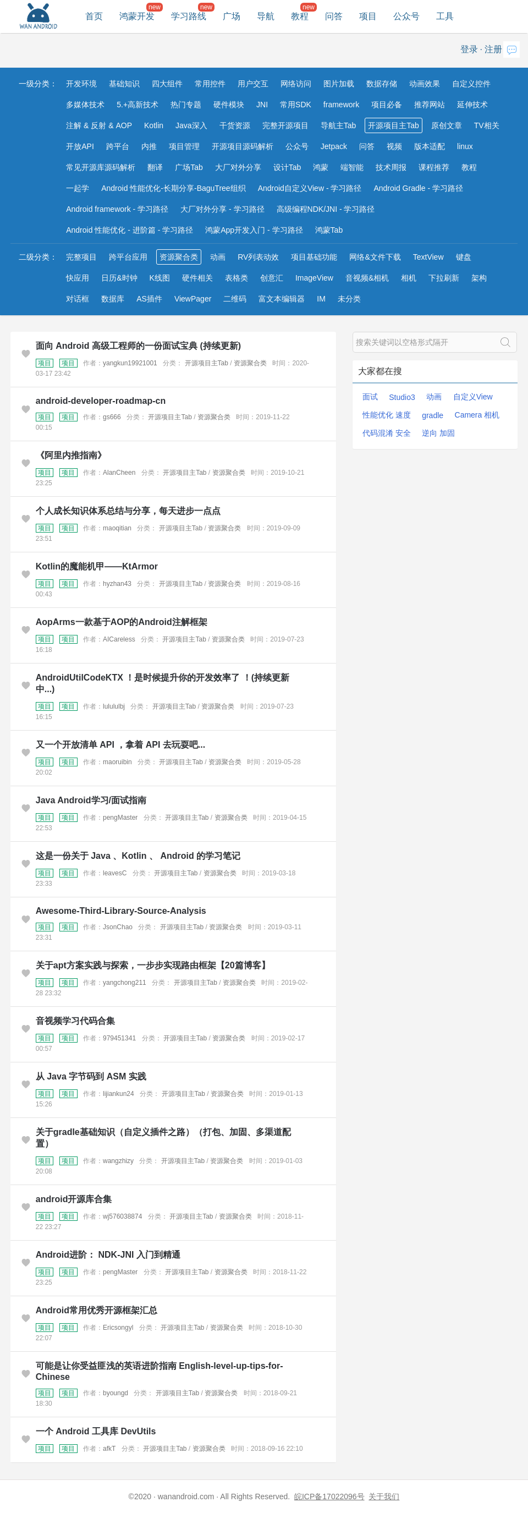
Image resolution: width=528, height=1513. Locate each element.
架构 (479, 277)
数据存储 (381, 83)
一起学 (77, 188)
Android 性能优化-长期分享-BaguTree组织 (173, 188)
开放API (80, 146)
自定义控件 (471, 83)
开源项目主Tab (393, 125)
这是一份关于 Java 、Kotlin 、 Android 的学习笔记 (138, 855)
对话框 (77, 298)
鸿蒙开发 (137, 16)
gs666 (112, 417)
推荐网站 (429, 104)
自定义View (473, 396)
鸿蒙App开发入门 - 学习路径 (253, 230)
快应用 (77, 277)
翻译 (155, 167)
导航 (265, 16)
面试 (370, 396)
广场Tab (189, 167)
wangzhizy (118, 1161)
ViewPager (192, 298)
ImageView (314, 277)
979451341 (119, 1038)
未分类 (349, 298)
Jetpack (334, 146)
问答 (334, 16)
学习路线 (188, 16)
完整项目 (81, 257)
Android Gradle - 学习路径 (418, 188)
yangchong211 (124, 982)
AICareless (119, 639)
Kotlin (153, 125)
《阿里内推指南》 (71, 455)
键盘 (463, 257)
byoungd (115, 1393)
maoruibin (117, 762)
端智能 (352, 167)
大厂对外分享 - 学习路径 (222, 209)
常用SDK (295, 104)
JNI (262, 104)
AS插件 (149, 298)
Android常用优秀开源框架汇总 (96, 1310)
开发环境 (81, 83)
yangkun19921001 (130, 363)
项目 (368, 16)
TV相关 (486, 125)
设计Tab (287, 167)
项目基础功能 (314, 257)
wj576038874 (122, 1216)
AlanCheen (119, 472)
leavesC (115, 873)
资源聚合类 (179, 257)
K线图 (160, 277)
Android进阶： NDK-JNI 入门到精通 (108, 1254)
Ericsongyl (118, 1327)
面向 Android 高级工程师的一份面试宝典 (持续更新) (138, 345)
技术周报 (391, 167)
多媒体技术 (85, 104)
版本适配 (429, 146)
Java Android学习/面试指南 (91, 800)
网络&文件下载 (374, 257)
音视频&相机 (367, 277)
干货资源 (234, 125)
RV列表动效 (258, 257)
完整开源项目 (285, 125)
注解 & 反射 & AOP (99, 125)
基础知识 (124, 83)
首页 (94, 16)
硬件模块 (228, 104)
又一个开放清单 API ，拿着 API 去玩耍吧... (120, 744)
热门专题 (185, 104)
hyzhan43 (117, 584)
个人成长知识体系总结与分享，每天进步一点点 (128, 511)
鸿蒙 (320, 167)
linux (465, 146)
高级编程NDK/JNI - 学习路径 (326, 209)
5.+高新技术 (137, 104)
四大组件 (167, 83)
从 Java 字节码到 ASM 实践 (91, 1076)
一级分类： (38, 83)
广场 (231, 16)
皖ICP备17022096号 (329, 1496)
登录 (469, 49)
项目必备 (386, 104)
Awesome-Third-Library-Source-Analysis (121, 911)
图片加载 (338, 83)
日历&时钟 (119, 277)
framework (341, 104)
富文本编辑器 (281, 298)
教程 (300, 16)
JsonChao (118, 927)
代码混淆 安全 (386, 433)
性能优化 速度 (386, 414)
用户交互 (253, 83)
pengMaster (120, 817)
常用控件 (210, 83)
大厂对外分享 (238, 167)
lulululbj (114, 706)
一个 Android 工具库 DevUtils (96, 1431)
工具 (445, 16)
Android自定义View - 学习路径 (310, 188)
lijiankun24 (118, 1094)
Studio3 (402, 397)
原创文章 (446, 125)
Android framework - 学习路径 (117, 209)
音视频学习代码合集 (75, 1021)
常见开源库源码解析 (100, 167)
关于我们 (384, 1496)
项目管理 (184, 146)
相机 (408, 277)
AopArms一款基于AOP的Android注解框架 (121, 622)
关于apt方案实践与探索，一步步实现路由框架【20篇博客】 (153, 965)
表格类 (236, 277)
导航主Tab (338, 125)
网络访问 (295, 83)
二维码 (234, 298)
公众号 (406, 16)
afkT (109, 1448)
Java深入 (191, 125)
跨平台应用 (128, 257)
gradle (432, 415)
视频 (394, 146)
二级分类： (38, 257)
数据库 (112, 298)
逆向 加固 (438, 433)
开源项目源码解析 (242, 146)
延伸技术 (472, 104)
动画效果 (424, 83)
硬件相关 (197, 277)
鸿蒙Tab (329, 230)
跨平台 (117, 146)
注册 (493, 49)
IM (321, 298)
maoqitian (117, 528)
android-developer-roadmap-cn (101, 400)
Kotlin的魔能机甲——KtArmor (97, 566)
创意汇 (271, 277)
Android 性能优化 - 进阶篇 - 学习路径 (129, 230)
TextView (428, 257)
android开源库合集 (74, 1199)
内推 (149, 146)
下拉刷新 (443, 277)
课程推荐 (434, 167)
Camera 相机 (477, 414)
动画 (218, 257)
